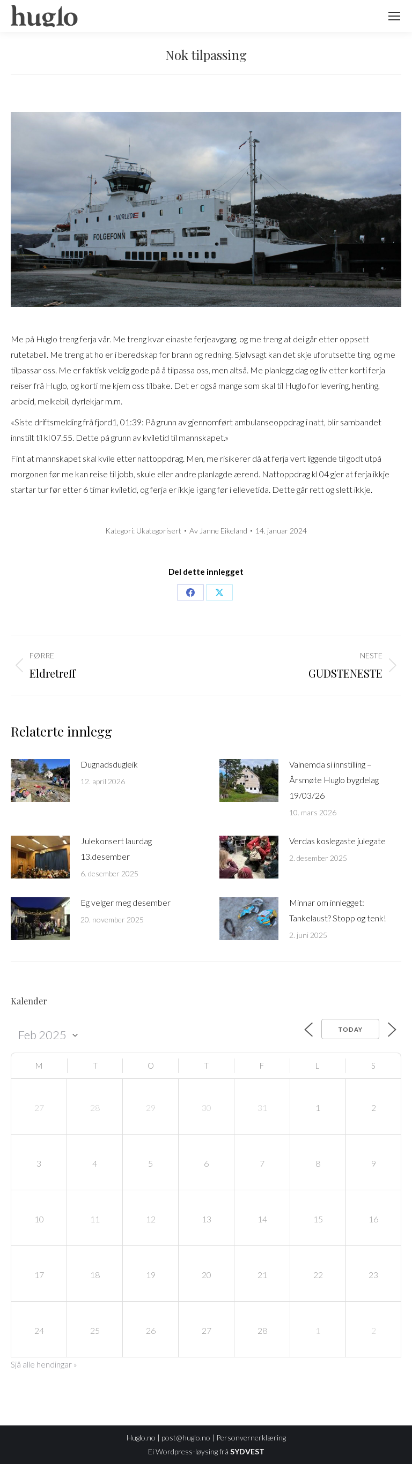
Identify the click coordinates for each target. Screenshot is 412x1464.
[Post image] (40, 780)
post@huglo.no (185, 1437)
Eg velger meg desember (125, 902)
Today (350, 1029)
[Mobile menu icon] (394, 16)
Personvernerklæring (251, 1437)
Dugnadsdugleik (109, 764)
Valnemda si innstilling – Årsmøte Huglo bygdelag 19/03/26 (334, 779)
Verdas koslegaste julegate (337, 841)
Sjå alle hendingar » (44, 1364)
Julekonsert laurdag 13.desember (116, 848)
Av (218, 530)
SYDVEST (247, 1451)
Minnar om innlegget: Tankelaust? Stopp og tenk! (337, 910)
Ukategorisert (158, 530)
